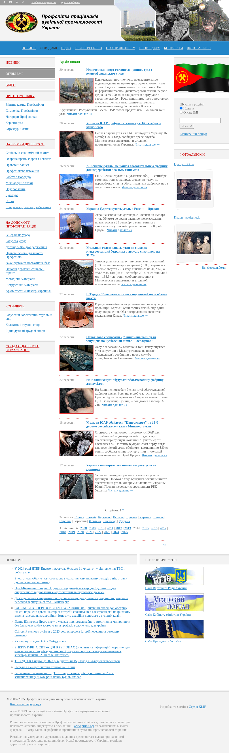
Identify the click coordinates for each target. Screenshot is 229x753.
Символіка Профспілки (22, 110)
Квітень (118, 517)
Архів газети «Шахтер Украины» (28, 291)
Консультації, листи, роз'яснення (28, 207)
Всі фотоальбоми (214, 267)
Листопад (110, 521)
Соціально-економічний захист (27, 152)
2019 (71, 532)
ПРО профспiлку (120, 48)
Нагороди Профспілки (21, 116)
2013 (127, 528)
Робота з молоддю (18, 177)
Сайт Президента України (163, 641)
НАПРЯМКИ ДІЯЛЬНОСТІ (25, 144)
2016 (154, 528)
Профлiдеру (149, 48)
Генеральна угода (18, 235)
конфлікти (173, 48)
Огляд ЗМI (14, 73)
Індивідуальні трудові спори (25, 331)
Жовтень (95, 521)
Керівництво (14, 122)
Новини (29, 48)
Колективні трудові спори (23, 324)
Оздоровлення (15, 189)
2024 (115, 532)
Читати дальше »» (79, 114)
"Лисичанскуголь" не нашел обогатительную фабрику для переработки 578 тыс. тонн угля (127, 168)
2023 (107, 532)
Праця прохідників (187, 217)
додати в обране (70, 2)
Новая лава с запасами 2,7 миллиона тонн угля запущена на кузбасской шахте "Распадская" (121, 339)
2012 (118, 528)
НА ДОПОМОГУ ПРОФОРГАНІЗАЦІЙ (21, 224)
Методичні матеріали (20, 279)
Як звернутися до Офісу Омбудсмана (40, 641)
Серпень (65, 521)
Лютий (91, 517)
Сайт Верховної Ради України (166, 588)
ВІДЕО (66, 48)
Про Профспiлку (20, 96)
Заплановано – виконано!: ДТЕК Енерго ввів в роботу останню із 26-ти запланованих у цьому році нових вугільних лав (64, 675)
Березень (104, 517)
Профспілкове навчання (22, 171)
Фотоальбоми (192, 154)
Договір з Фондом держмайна (26, 247)
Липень (158, 517)
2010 (101, 528)
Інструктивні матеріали (22, 285)
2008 (83, 528)
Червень (145, 517)
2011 (110, 528)
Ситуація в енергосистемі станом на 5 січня (45, 667)
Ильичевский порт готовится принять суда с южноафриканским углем (119, 71)
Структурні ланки (18, 129)
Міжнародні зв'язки (19, 183)
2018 (62, 532)
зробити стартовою (44, 2)
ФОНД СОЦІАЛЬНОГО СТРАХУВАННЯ (22, 348)
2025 (124, 532)
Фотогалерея (199, 48)
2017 (163, 528)
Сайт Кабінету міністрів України (168, 614)
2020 (80, 532)
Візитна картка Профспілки (25, 104)
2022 (98, 532)
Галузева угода (16, 241)
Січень (79, 517)
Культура (12, 195)
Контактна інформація (25, 704)
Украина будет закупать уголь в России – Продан (122, 208)
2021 (89, 532)
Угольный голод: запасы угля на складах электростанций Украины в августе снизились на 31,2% (123, 251)
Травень (131, 517)
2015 (145, 528)
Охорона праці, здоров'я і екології (29, 159)
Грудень (124, 521)
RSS (163, 545)
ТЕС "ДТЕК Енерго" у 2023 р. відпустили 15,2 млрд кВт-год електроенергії (67, 661)
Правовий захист (17, 165)
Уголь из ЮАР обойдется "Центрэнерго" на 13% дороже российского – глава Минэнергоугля (122, 424)
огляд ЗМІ (48, 48)
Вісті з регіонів (88, 48)
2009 (92, 528)
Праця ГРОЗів (184, 164)
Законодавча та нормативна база (28, 263)
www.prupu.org (84, 726)
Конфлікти (15, 306)
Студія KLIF (197, 706)
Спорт (10, 201)
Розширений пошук (193, 134)
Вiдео (10, 85)
